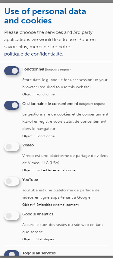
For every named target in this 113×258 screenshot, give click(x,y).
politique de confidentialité (33, 53)
